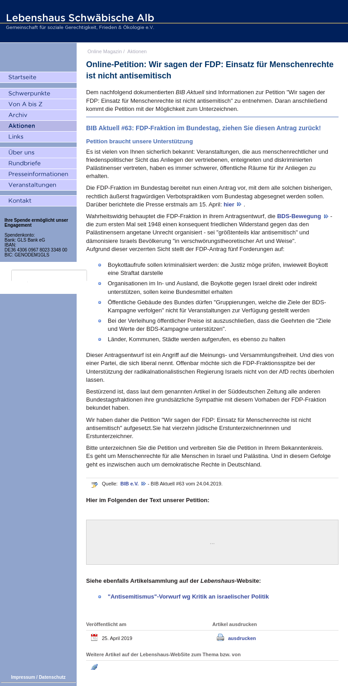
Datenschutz (52, 677)
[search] (49, 276)
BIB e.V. (130, 483)
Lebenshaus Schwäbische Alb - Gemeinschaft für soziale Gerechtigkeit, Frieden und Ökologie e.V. (79, 21)
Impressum (23, 677)
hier (230, 204)
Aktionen (137, 51)
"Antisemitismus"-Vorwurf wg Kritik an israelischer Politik (188, 596)
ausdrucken (242, 638)
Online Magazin (104, 51)
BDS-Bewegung (300, 216)
